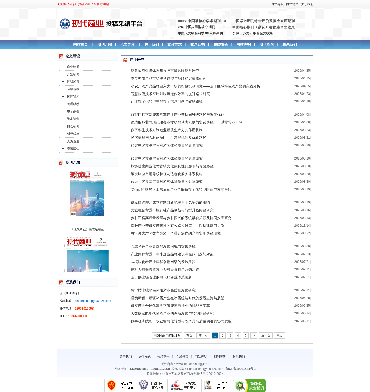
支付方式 (174, 44)
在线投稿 (220, 44)
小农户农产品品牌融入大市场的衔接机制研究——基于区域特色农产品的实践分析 (195, 86)
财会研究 (73, 126)
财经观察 (73, 134)
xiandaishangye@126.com (93, 301)
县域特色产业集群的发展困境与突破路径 (163, 246)
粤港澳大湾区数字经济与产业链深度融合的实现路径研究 (176, 233)
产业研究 (73, 74)
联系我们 (289, 44)
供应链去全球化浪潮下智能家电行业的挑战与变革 (170, 306)
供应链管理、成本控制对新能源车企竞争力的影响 (170, 202)
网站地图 (292, 4)
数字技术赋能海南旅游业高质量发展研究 (163, 290)
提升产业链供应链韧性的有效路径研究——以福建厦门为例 (177, 225)
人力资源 (73, 141)
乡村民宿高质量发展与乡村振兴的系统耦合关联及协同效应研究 (181, 218)
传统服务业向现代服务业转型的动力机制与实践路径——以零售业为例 (186, 122)
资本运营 (73, 119)
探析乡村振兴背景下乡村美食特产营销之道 (165, 269)
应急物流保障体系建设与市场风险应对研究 (165, 71)
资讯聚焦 (73, 149)
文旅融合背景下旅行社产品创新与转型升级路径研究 (172, 210)
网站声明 (243, 44)
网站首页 (80, 44)
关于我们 (307, 4)
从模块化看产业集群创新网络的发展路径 (163, 262)
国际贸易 (73, 96)
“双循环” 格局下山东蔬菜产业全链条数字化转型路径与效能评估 (181, 189)
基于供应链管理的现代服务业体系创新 (161, 277)
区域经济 (73, 81)
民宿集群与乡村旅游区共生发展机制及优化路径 (168, 138)
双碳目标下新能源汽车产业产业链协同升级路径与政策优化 (177, 115)
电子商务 (73, 111)
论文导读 (127, 44)
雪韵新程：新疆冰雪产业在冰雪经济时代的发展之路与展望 (177, 298)
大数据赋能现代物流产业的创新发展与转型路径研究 (172, 313)
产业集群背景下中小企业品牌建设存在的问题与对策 (172, 254)
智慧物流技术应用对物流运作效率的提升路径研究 (170, 94)
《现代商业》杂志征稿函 (87, 231)
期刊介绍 (104, 44)
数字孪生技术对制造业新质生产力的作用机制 (167, 130)
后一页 (265, 335)
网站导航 (277, 4)
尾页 (279, 335)
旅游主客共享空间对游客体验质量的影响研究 (167, 145)
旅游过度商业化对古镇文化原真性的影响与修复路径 (172, 166)
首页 (189, 335)
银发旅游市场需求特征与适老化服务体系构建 (167, 174)
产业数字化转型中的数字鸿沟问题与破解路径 (167, 101)
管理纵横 (73, 104)
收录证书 (197, 44)
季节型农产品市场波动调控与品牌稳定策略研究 (168, 78)
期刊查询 (266, 44)
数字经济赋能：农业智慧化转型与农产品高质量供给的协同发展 (181, 321)
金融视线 (73, 89)
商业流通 (73, 67)
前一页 (203, 335)
